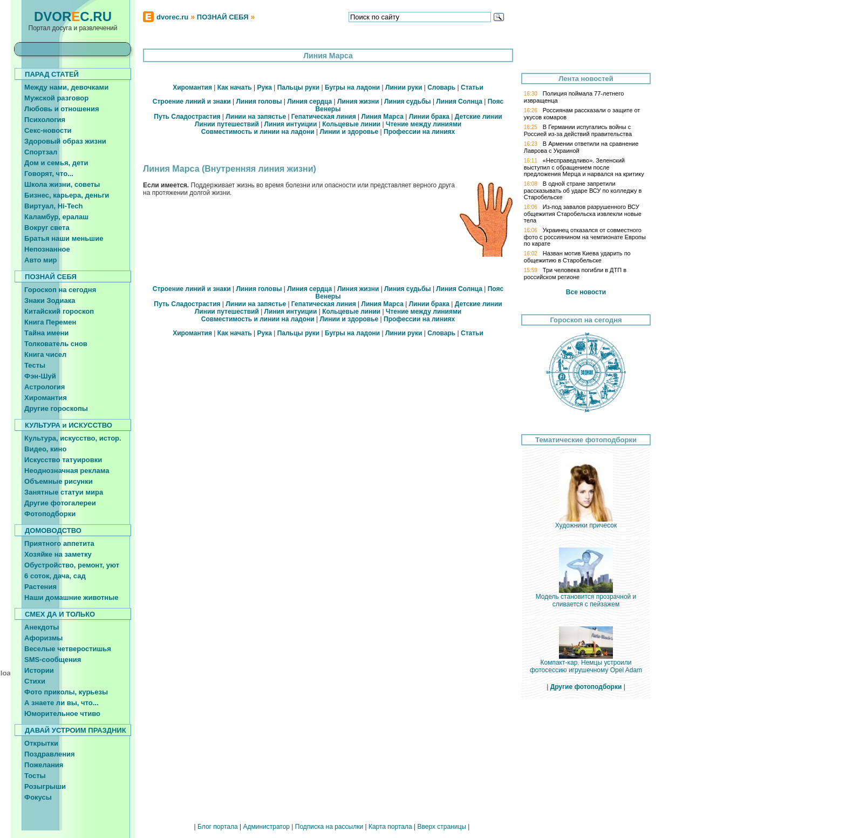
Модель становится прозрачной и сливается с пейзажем (586, 597)
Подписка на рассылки (329, 826)
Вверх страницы (441, 826)
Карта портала (390, 826)
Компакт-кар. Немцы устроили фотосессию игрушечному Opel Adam (586, 663)
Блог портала (217, 826)
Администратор (266, 826)
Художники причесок (586, 522)
